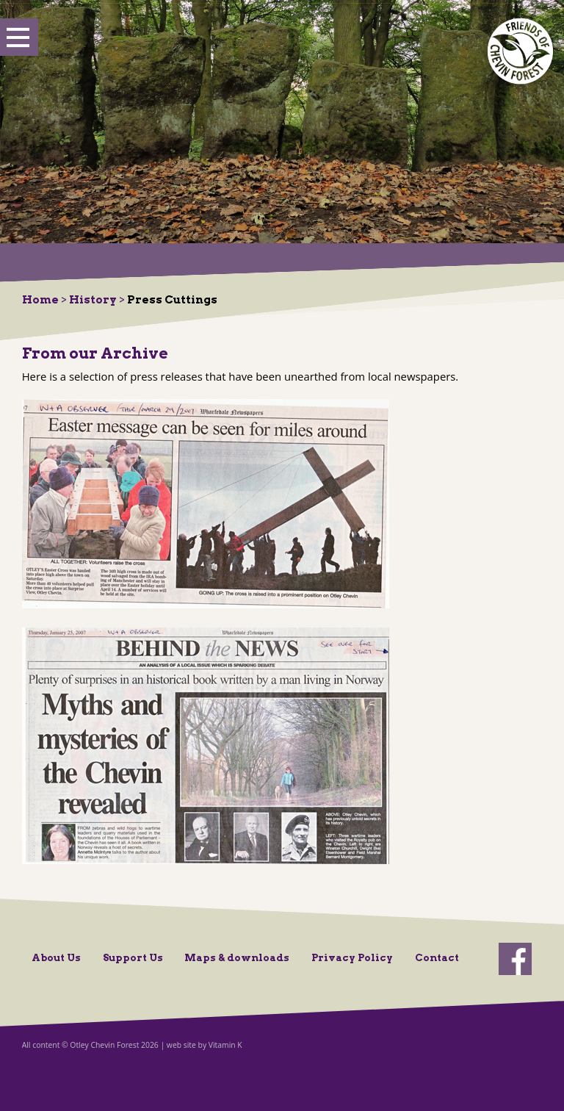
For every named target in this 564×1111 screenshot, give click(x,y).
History (93, 299)
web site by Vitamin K (204, 1045)
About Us (56, 957)
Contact (437, 957)
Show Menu (19, 37)
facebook (515, 959)
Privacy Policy (352, 957)
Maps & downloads (236, 957)
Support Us (133, 957)
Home (40, 299)
